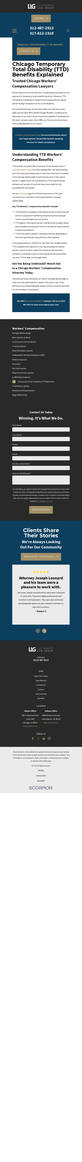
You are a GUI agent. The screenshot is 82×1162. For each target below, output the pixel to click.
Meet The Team (41, 676)
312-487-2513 (42, 27)
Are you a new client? (21, 464)
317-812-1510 (42, 33)
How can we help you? (21, 473)
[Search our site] (68, 30)
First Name (17, 425)
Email (14, 454)
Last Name (17, 435)
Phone (15, 444)
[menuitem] (41, 333)
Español (41, 698)
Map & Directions (30, 726)
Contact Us (41, 685)
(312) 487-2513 (41, 660)
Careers (41, 689)
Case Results (41, 680)
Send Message (41, 510)
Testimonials (41, 694)
